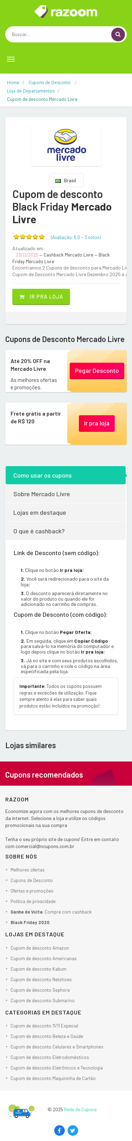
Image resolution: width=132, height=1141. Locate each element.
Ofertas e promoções (32, 891)
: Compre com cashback (51, 912)
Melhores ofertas (28, 870)
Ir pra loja (41, 296)
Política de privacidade (33, 901)
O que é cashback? (39, 531)
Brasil (65, 180)
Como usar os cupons (42, 475)
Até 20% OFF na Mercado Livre (30, 364)
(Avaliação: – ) (76, 237)
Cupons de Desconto (32, 880)
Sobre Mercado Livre (41, 494)
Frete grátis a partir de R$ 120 (36, 417)
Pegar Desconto (97, 370)
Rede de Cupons (80, 1109)
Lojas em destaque (39, 512)
